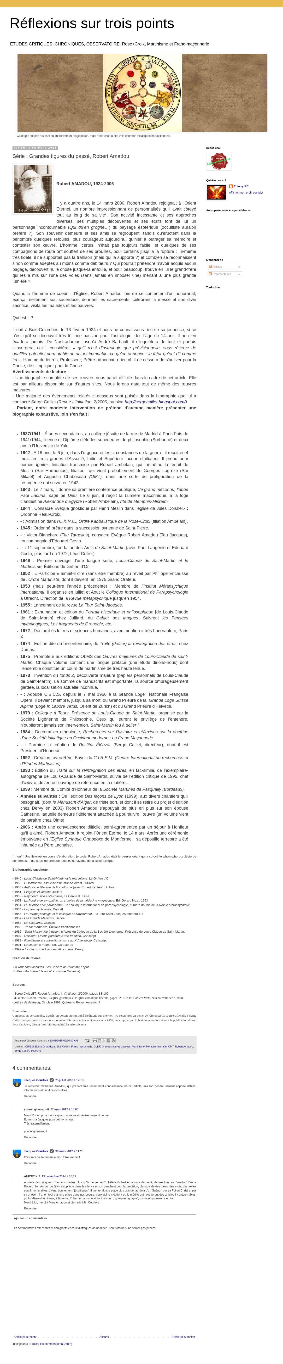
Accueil (104, 1337)
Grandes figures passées (116, 1046)
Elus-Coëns (63, 1046)
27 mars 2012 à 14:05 (64, 1109)
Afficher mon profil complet (246, 192)
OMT (171, 1046)
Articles (215, 266)
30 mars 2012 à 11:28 (69, 1151)
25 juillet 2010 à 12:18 (69, 1080)
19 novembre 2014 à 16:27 (59, 1176)
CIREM (29, 1046)
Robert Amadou (184, 1046)
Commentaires (220, 274)
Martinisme (138, 1046)
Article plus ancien (183, 1337)
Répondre (30, 1096)
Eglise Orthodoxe (45, 1046)
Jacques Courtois (36, 1080)
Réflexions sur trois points (92, 23)
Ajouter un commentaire (30, 1218)
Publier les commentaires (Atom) (51, 1344)
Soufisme (36, 1050)
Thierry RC (241, 186)
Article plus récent (25, 1337)
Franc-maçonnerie (81, 1046)
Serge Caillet (21, 1050)
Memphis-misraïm (156, 1046)
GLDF (97, 1046)
